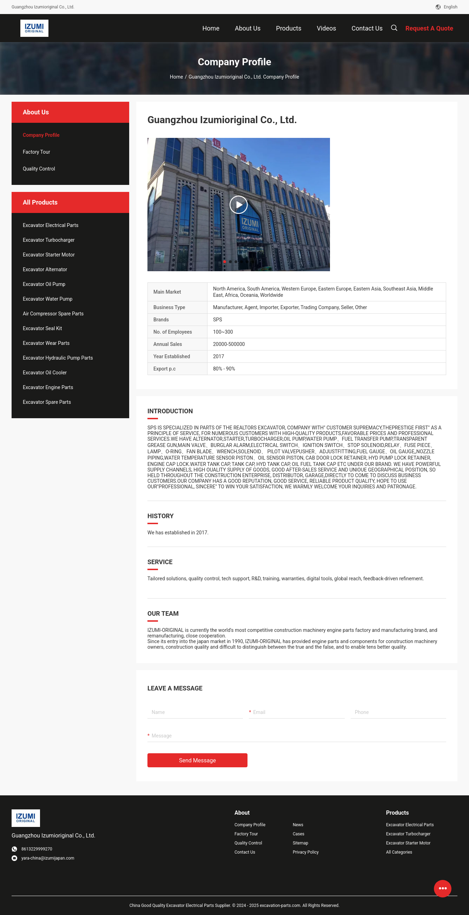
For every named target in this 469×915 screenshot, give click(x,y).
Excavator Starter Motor (49, 255)
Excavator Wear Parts (46, 343)
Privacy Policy (306, 852)
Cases (298, 833)
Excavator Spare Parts (47, 402)
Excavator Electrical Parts (50, 225)
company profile (41, 135)
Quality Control (39, 169)
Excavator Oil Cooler (45, 372)
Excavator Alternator (45, 269)
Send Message (197, 760)
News (298, 824)
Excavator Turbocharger (49, 240)
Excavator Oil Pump (44, 284)
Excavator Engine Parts (48, 387)
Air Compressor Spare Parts (53, 313)
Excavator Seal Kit (42, 328)
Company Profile (249, 824)
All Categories (399, 852)
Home (176, 77)
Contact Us (244, 852)
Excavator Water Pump (47, 299)
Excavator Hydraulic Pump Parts (58, 358)
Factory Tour (36, 152)
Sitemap (300, 843)
